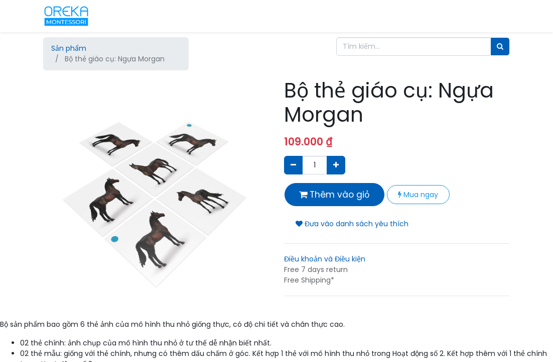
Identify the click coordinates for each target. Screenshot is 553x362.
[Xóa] (293, 165)
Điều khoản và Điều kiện (324, 259)
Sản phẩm (68, 48)
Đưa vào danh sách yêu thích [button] (352, 224)
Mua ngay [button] (418, 195)
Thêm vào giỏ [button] (334, 195)
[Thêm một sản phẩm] (336, 165)
